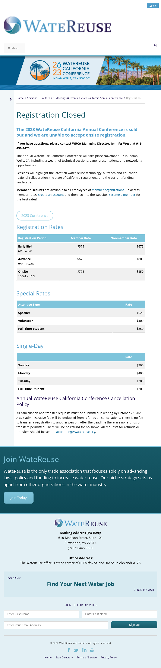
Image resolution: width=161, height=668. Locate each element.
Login (152, 5)
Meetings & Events (67, 98)
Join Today (18, 497)
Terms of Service (87, 657)
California (46, 98)
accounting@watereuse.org (75, 432)
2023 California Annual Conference (102, 98)
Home (20, 98)
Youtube (92, 650)
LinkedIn (84, 650)
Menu (13, 48)
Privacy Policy (109, 657)
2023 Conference (34, 215)
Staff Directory (64, 657)
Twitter (76, 650)
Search (155, 45)
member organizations (108, 190)
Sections (32, 98)
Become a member (121, 195)
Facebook (69, 650)
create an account (51, 195)
